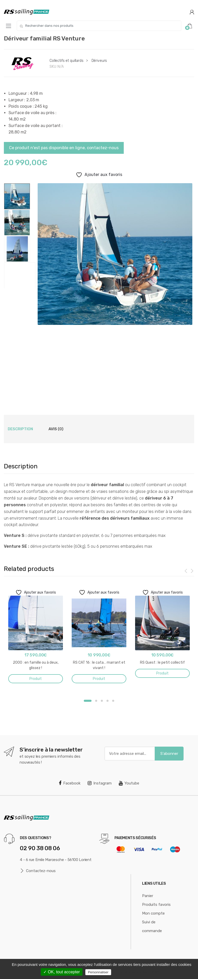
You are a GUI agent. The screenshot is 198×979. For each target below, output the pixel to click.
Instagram (100, 783)
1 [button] (88, 701)
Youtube (129, 783)
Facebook (69, 783)
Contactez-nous (38, 870)
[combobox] (99, 26)
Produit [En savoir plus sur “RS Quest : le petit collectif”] (162, 673)
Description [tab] (20, 429)
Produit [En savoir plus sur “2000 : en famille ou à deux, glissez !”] (35, 679)
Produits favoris (156, 904)
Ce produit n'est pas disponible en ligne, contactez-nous (64, 147)
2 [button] (96, 701)
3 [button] (102, 701)
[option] (115, 254)
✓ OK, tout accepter (61, 972)
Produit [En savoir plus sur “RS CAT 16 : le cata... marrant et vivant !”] (99, 679)
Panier (147, 895)
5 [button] (113, 701)
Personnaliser (98, 972)
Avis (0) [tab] (55, 429)
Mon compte (153, 913)
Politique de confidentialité (138, 972)
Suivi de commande (152, 926)
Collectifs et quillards (67, 60)
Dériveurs (99, 60)
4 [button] (107, 701)
